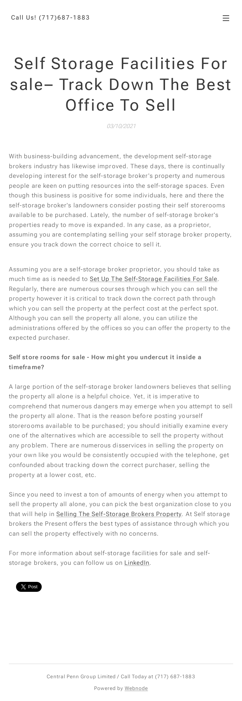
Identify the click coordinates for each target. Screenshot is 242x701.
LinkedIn (137, 562)
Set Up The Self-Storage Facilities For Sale (153, 278)
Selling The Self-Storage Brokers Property (118, 513)
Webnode (136, 688)
